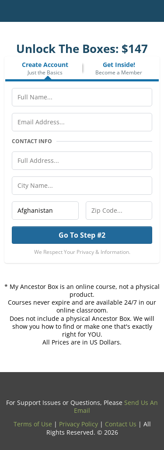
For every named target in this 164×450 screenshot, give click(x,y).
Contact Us (120, 424)
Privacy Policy (78, 424)
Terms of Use (33, 424)
